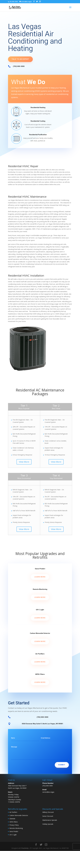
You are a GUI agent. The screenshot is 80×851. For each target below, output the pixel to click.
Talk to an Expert (20, 59)
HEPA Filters (40, 674)
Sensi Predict (40, 569)
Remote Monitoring (40, 589)
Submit (61, 765)
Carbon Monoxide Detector (40, 633)
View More (24, 461)
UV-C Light (40, 610)
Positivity (25, 848)
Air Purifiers (39, 654)
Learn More (40, 577)
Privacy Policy (14, 825)
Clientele (12, 819)
